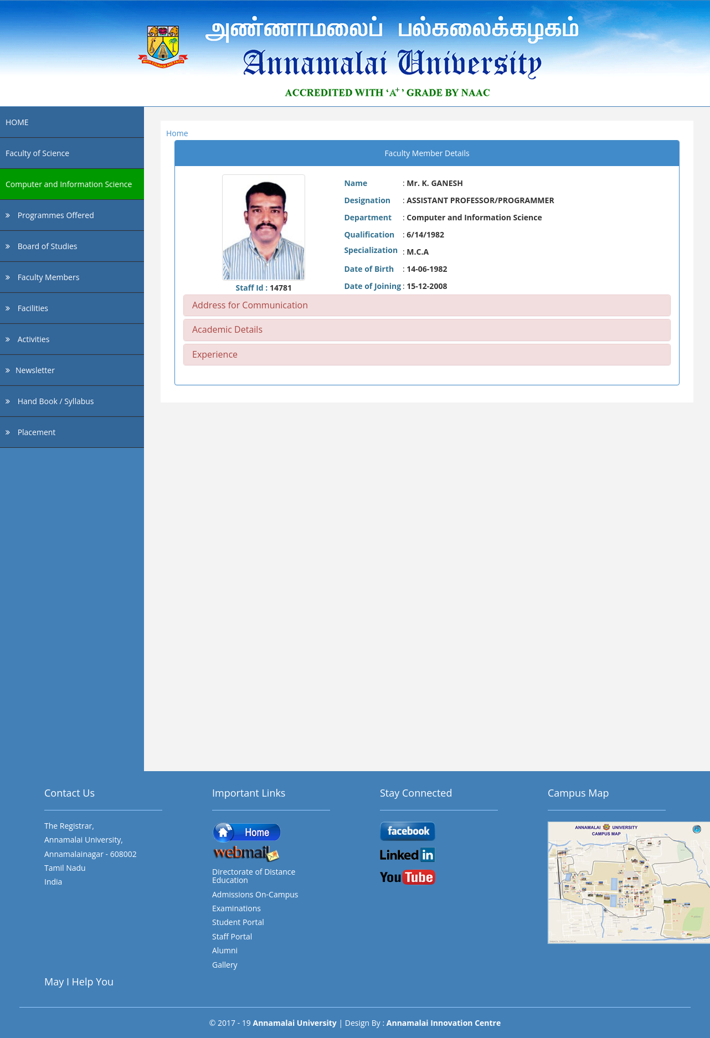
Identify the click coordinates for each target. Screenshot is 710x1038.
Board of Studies (41, 246)
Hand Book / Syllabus (50, 401)
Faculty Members (42, 277)
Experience (215, 354)
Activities (27, 339)
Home (177, 133)
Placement (30, 432)
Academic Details (227, 329)
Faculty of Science (37, 153)
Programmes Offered (50, 215)
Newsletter (30, 370)
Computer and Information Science (69, 184)
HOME (17, 122)
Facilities (27, 308)
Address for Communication (250, 305)
